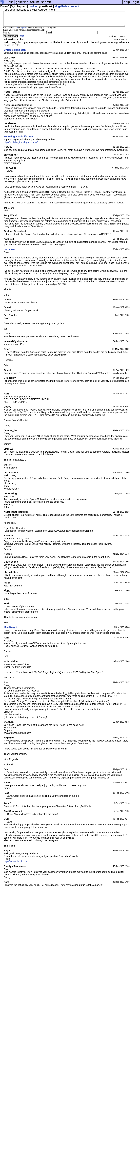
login (15, 30)
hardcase (9, 252)
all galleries (62, 6)
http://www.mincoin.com (16, 864)
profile (33, 6)
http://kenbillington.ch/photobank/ (21, 145)
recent (75, 6)
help (21, 38)
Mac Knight (10, 630)
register (23, 30)
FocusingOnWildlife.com (18, 139)
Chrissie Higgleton (15, 52)
